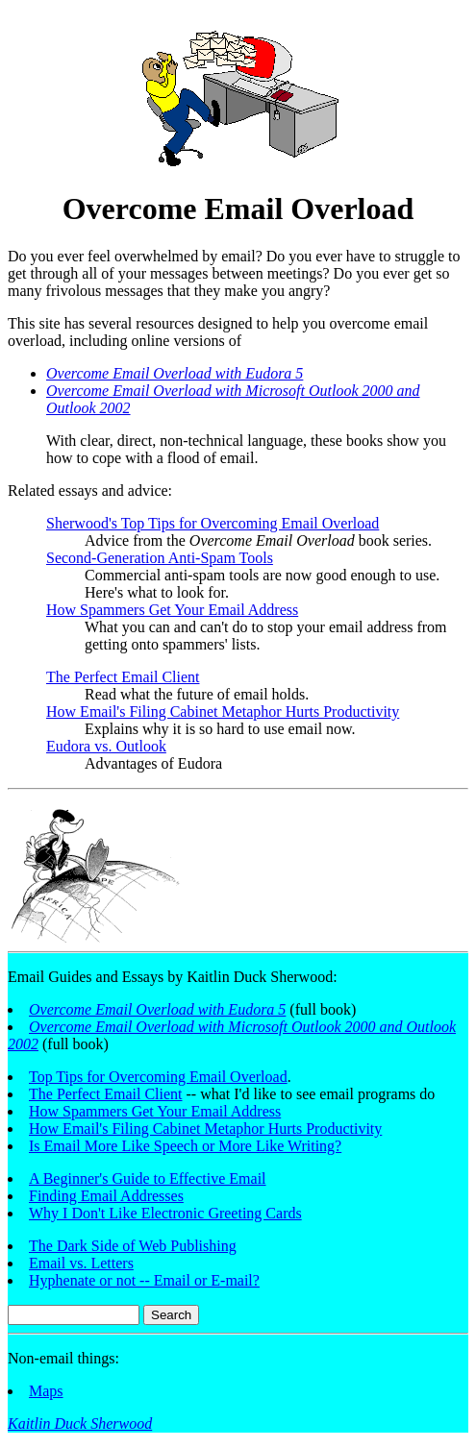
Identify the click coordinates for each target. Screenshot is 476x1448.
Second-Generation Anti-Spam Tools (159, 558)
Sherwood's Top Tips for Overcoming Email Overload (212, 523)
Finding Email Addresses (106, 1196)
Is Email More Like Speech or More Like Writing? (185, 1146)
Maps (46, 1391)
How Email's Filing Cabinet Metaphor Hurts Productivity (222, 711)
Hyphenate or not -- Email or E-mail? (144, 1280)
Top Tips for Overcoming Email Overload (158, 1076)
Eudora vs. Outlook (106, 746)
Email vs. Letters (81, 1263)
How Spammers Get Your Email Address (172, 609)
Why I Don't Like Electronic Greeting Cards (165, 1213)
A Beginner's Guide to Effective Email (147, 1178)
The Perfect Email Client (123, 677)
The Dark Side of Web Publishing (133, 1246)
